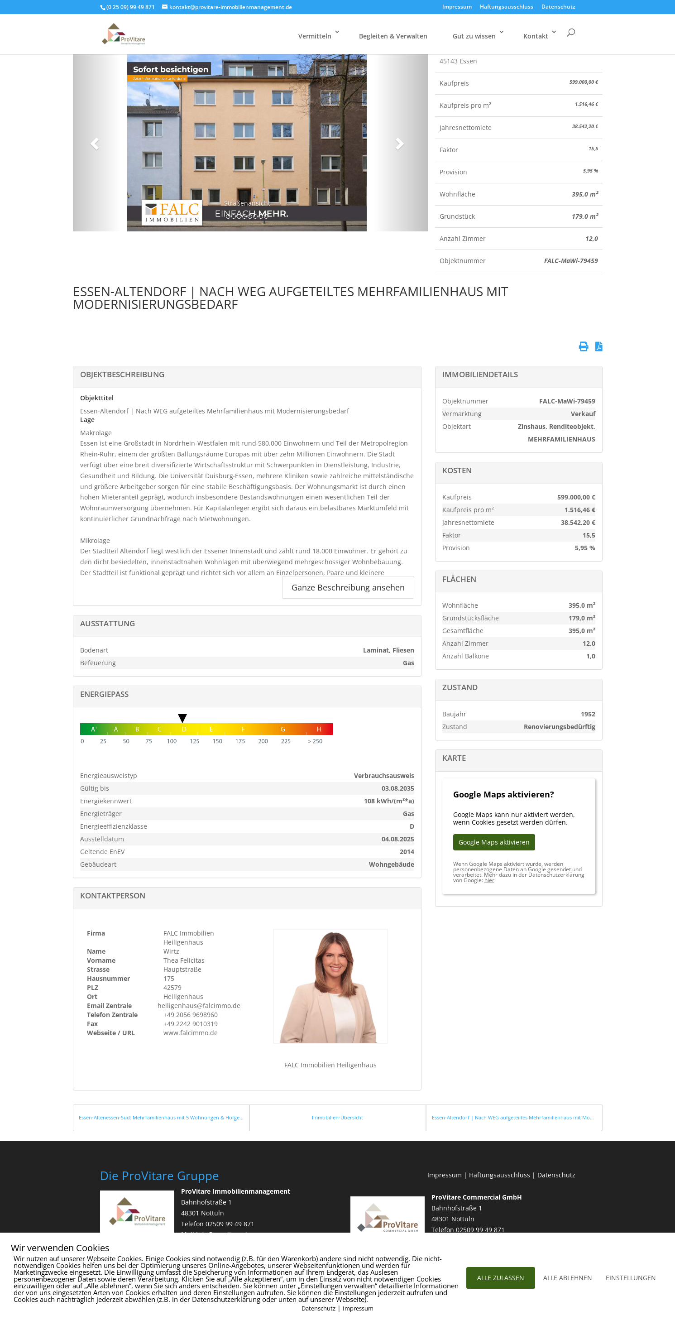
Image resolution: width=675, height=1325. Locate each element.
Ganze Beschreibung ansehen (348, 587)
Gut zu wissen (474, 36)
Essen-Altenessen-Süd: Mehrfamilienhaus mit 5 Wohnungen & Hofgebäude (161, 1117)
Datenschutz (558, 7)
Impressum (457, 7)
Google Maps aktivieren (494, 842)
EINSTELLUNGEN (631, 1277)
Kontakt (535, 36)
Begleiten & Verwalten (393, 36)
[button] (93, 140)
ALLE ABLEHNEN (567, 1277)
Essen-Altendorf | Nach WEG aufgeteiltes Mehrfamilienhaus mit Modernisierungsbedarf (514, 1117)
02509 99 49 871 (230, 1223)
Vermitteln (314, 36)
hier (489, 880)
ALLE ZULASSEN (500, 1277)
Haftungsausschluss (506, 7)
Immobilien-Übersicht (337, 1117)
